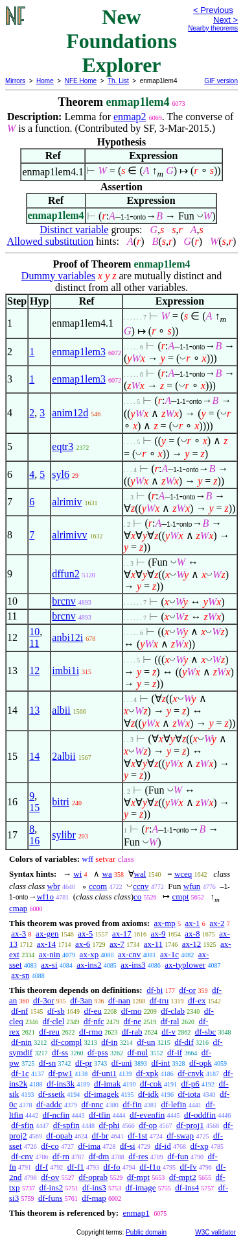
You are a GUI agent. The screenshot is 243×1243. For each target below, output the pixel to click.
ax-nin (49, 954)
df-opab (59, 1135)
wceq (183, 874)
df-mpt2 (182, 1177)
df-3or (43, 1000)
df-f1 (75, 1167)
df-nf (19, 1011)
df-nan (119, 1000)
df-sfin (22, 1125)
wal (140, 874)
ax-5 (85, 933)
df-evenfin (147, 1115)
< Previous (213, 10)
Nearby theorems (213, 28)
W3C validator (215, 1232)
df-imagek (101, 1094)
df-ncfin (55, 1115)
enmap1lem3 (79, 351)
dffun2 (65, 573)
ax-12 (192, 944)
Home (45, 80)
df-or (187, 990)
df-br (99, 1135)
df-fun (178, 1156)
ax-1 (192, 923)
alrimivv (69, 534)
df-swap (180, 1135)
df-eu (92, 1011)
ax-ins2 (88, 965)
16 (34, 840)
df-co (49, 1146)
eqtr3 (62, 446)
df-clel (53, 1021)
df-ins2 (51, 1187)
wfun (192, 886)
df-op (148, 1125)
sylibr (63, 834)
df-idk (148, 1094)
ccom (98, 886)
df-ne (132, 1021)
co (137, 896)
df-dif (184, 1042)
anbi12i (67, 637)
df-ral (170, 1021)
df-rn (60, 1156)
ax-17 (122, 933)
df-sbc (205, 1031)
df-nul (137, 1052)
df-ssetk (51, 1094)
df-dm (99, 1156)
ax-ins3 (133, 965)
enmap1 (135, 1213)
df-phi (109, 1125)
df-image (141, 1187)
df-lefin (174, 1104)
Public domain (146, 1232)
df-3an (81, 1000)
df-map (94, 1198)
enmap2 (129, 116)
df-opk (200, 1063)
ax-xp (89, 954)
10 (34, 631)
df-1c (20, 1073)
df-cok (151, 1083)
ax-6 (82, 944)
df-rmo (90, 1031)
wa (107, 874)
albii (61, 710)
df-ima (89, 1146)
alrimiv (67, 501)
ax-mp (165, 923)
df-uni (121, 1063)
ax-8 (192, 933)
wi (77, 874)
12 (34, 670)
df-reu (49, 1031)
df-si (127, 1146)
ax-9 (157, 933)
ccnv (141, 886)
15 (34, 807)
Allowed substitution (50, 241)
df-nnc (92, 1104)
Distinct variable (74, 229)
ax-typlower (185, 965)
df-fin (132, 1104)
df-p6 (190, 1083)
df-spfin (66, 1125)
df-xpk (147, 1073)
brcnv (63, 601)
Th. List (118, 80)
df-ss (60, 1052)
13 (34, 710)
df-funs (50, 1198)
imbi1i (65, 670)
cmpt (180, 896)
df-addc (49, 1104)
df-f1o (150, 1167)
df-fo (112, 1167)
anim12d (70, 412)
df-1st (137, 1135)
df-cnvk (190, 1073)
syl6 (60, 474)
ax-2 (216, 923)
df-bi (154, 990)
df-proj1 (190, 1125)
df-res (138, 1156)
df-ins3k (61, 1083)
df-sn (47, 1063)
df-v (168, 1031)
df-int (160, 1063)
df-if (174, 1052)
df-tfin (99, 1115)
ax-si (49, 965)
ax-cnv (129, 954)
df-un (146, 1042)
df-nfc (94, 1021)
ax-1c (169, 954)
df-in (109, 1042)
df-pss (97, 1052)
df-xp (199, 1146)
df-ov (50, 1177)
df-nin (21, 1042)
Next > (225, 20)
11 (34, 643)
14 (34, 756)
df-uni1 (104, 1073)
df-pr (83, 1063)
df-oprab (93, 1177)
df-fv (188, 1167)
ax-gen (47, 933)
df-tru (159, 1000)
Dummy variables (58, 275)
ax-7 (117, 944)
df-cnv (22, 1156)
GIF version (221, 80)
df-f (42, 1167)
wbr (53, 886)
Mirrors (15, 80)
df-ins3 (94, 1187)
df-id (162, 1146)
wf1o (45, 896)
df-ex (196, 1000)
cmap (18, 908)
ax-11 (153, 944)
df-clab (173, 1011)
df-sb (56, 1011)
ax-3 (18, 933)
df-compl (66, 1042)
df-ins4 (187, 1187)
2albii (63, 756)
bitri (60, 801)
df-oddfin (200, 1115)
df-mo (131, 1011)
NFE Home (81, 80)
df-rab (132, 1031)
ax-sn (20, 975)
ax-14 (46, 944)
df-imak (107, 1083)
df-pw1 (60, 1073)
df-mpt (138, 1177)
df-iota (189, 1094)
